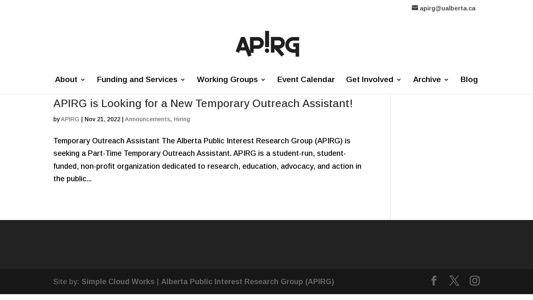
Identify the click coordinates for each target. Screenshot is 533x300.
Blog (469, 80)
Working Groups (227, 80)
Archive (427, 80)
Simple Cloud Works (118, 282)
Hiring (182, 119)
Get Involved (370, 80)
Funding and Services (137, 80)
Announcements (147, 119)
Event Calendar (306, 80)
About (66, 80)
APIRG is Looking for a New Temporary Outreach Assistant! (203, 103)
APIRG (70, 119)
